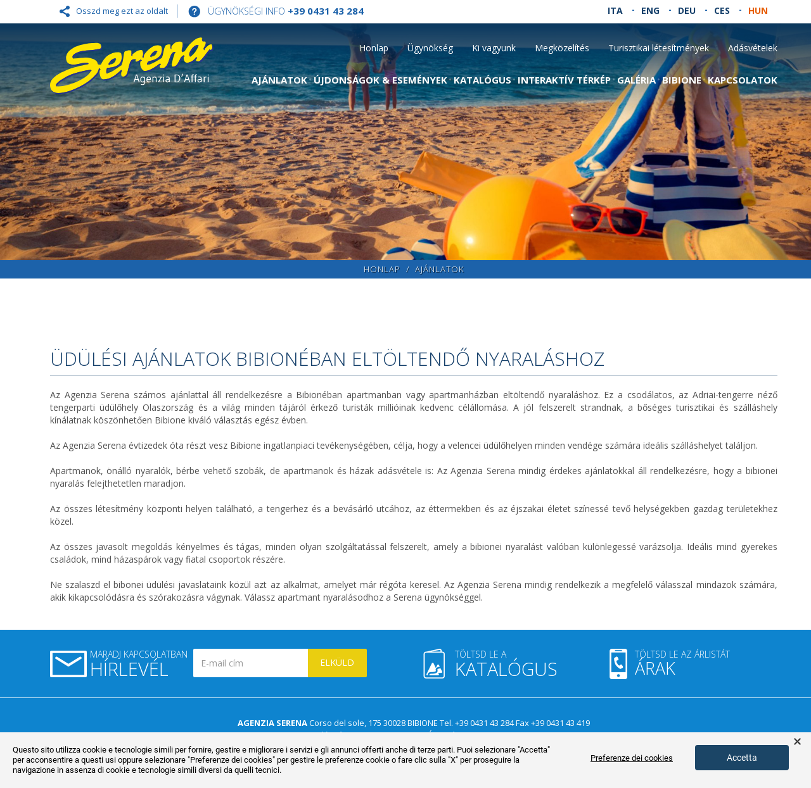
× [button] (797, 742)
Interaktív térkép (564, 79)
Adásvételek (752, 48)
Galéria (636, 79)
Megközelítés (562, 48)
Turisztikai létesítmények (658, 48)
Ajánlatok (279, 79)
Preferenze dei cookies (632, 758)
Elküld (337, 662)
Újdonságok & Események (380, 79)
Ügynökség (430, 48)
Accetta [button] (742, 758)
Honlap (373, 48)
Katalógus (482, 79)
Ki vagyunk (494, 48)
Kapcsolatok (742, 79)
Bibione (681, 79)
